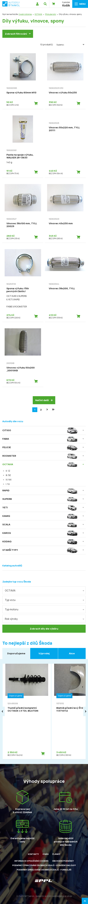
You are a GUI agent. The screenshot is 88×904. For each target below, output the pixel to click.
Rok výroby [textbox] (11, 619)
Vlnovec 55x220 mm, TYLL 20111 (64, 129)
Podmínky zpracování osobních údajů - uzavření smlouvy (44, 865)
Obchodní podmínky (63, 861)
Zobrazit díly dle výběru (44, 628)
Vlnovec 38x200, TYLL (62, 288)
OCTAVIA (38, 14)
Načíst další (44, 400)
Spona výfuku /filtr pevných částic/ (17, 290)
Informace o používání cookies (31, 861)
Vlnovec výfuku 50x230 (63, 92)
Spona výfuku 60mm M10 (21, 92)
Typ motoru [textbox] (11, 609)
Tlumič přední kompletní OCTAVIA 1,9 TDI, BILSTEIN (23, 709)
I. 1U (8, 484)
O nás (46, 854)
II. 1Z (8, 470)
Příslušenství (50, 14)
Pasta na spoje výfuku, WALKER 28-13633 (20, 156)
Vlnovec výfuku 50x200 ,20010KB (20, 369)
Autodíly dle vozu (12, 421)
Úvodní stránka (25, 14)
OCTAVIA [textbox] (10, 590)
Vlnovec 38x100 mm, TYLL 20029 (21, 225)
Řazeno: (71, 44)
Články (56, 854)
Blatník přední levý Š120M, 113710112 (72, 709)
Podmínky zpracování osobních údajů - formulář (44, 869)
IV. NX (8, 479)
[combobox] (44, 590)
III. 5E (8, 475)
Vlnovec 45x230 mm (61, 223)
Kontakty (33, 854)
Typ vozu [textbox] (10, 600)
